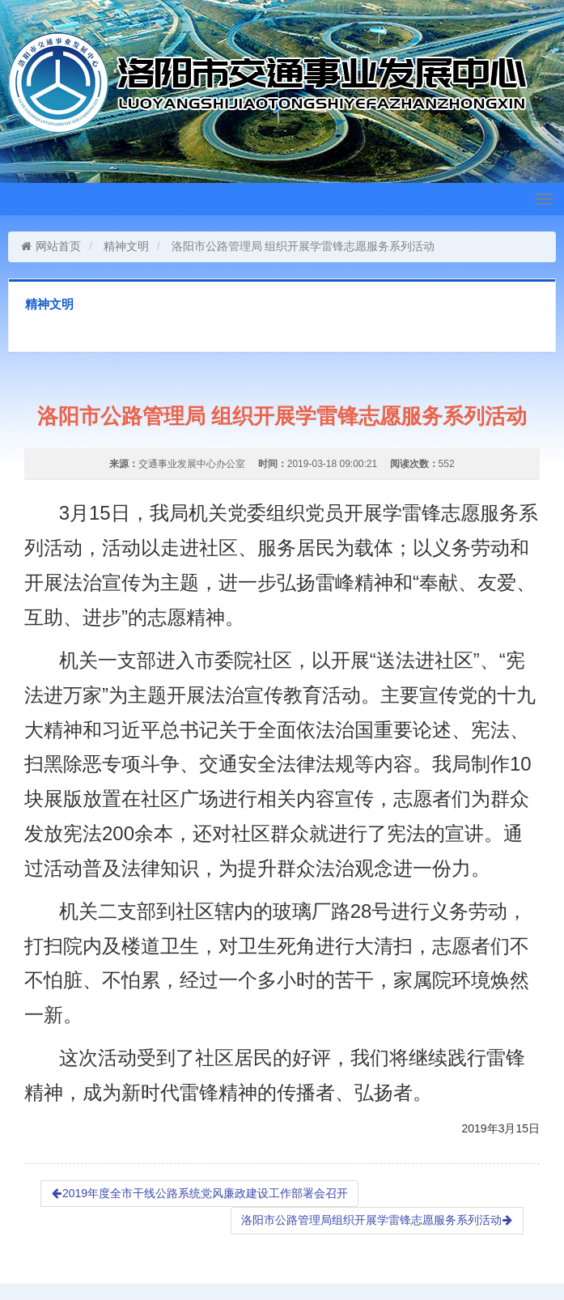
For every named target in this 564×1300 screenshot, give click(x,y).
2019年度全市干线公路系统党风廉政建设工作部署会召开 (199, 1193)
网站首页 (50, 246)
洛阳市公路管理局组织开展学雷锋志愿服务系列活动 (377, 1219)
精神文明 (126, 246)
